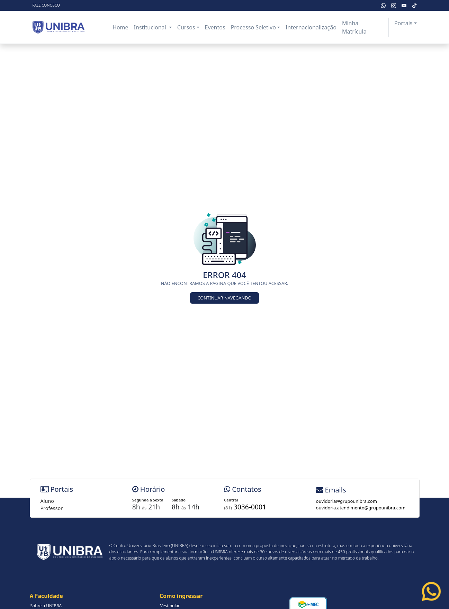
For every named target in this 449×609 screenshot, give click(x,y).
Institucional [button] (151, 27)
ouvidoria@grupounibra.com (346, 501)
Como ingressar (181, 596)
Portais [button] (403, 23)
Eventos (215, 27)
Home (120, 27)
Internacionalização (311, 27)
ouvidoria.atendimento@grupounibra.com (361, 508)
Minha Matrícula (354, 27)
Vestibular (170, 606)
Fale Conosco (46, 5)
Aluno (47, 501)
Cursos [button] (186, 27)
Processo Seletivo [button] (253, 27)
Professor (52, 508)
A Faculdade (46, 596)
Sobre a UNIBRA (46, 606)
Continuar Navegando (224, 298)
